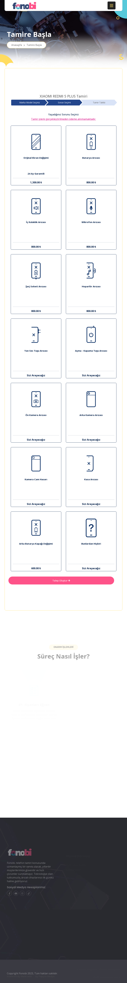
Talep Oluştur (61, 580)
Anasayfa (26, 45)
